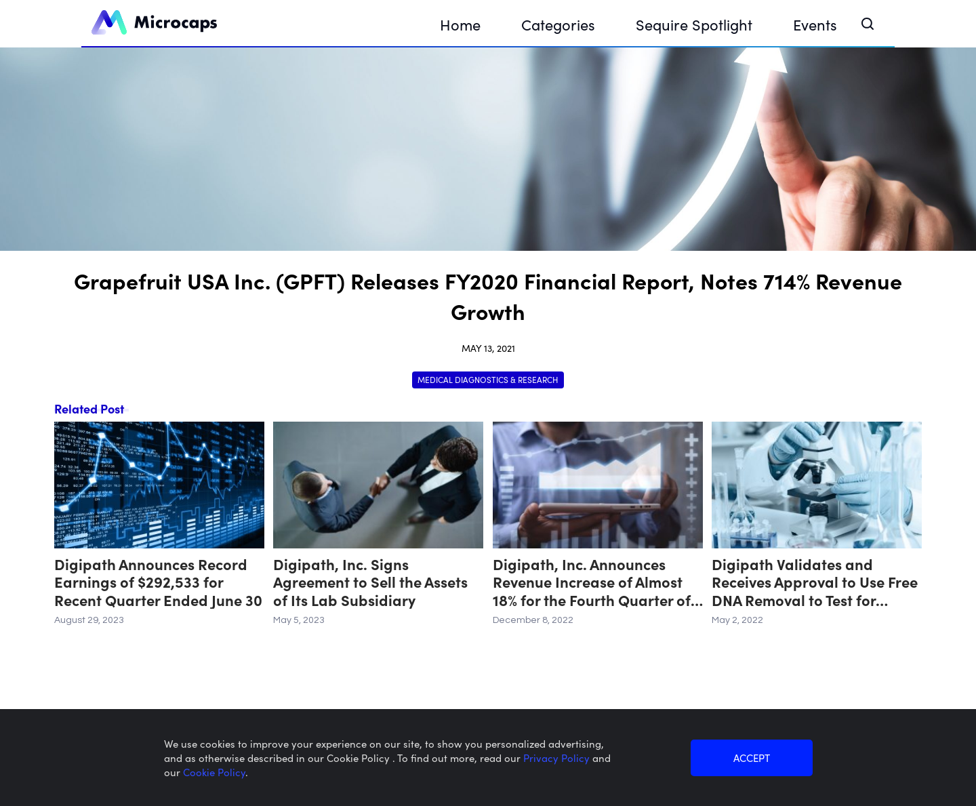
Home (460, 24)
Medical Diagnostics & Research (488, 379)
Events (815, 24)
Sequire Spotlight (694, 24)
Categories (558, 24)
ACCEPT (751, 757)
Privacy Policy (557, 757)
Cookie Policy (214, 772)
